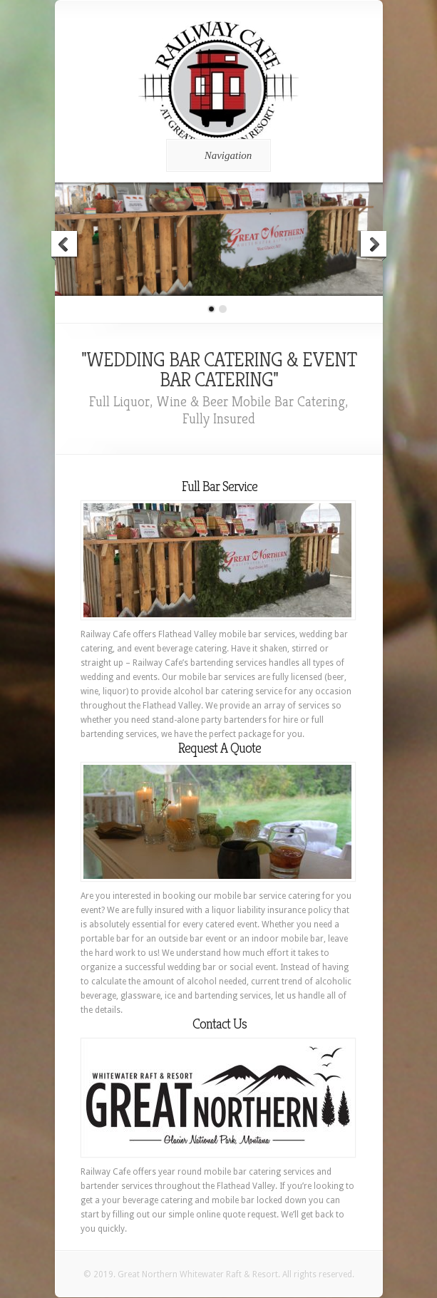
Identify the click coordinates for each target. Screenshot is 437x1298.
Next (373, 246)
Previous (65, 246)
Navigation (216, 155)
